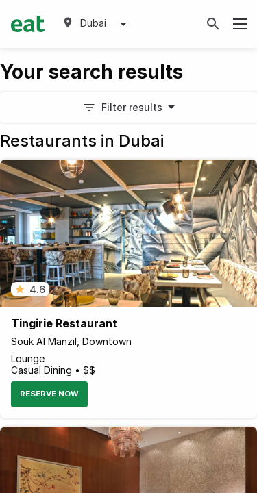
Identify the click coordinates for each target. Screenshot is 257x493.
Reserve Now (49, 394)
